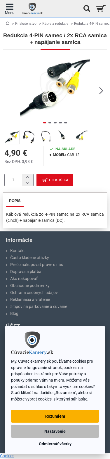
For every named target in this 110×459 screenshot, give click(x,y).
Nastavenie (55, 431)
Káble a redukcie (55, 24)
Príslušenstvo (25, 24)
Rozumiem (55, 416)
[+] (27, 177)
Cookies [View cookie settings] (7, 455)
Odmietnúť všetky (55, 444)
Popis (15, 201)
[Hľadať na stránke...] (85, 8)
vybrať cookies (38, 399)
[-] (27, 183)
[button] (101, 90)
